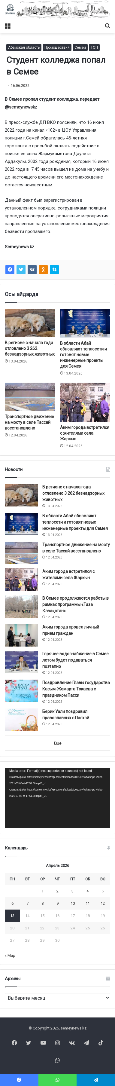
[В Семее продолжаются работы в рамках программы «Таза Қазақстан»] (21, 606)
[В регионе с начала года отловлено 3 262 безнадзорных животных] (30, 323)
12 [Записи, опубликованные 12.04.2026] (103, 903)
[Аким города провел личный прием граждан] (21, 635)
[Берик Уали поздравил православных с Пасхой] (21, 719)
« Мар (10, 955)
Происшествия (57, 47)
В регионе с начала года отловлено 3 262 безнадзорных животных (30, 348)
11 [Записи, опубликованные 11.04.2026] (88, 903)
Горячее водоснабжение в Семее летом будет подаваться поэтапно (75, 660)
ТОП (94, 47)
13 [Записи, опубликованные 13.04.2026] (12, 915)
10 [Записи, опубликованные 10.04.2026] (73, 903)
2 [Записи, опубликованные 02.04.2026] (57, 891)
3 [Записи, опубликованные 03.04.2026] (72, 891)
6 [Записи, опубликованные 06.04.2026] (12, 903)
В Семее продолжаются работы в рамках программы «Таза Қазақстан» (75, 604)
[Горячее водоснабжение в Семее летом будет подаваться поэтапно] (21, 662)
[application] (57, 798)
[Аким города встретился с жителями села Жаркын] (85, 402)
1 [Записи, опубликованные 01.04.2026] (42, 891)
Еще (57, 743)
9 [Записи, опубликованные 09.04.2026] (57, 903)
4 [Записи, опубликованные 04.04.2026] (87, 891)
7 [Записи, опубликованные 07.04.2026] (27, 903)
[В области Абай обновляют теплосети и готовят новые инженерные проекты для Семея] (85, 323)
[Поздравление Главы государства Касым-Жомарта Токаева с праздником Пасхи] (21, 691)
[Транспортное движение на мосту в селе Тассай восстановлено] (30, 397)
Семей (80, 47)
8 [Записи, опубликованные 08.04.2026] (42, 903)
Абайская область (24, 47)
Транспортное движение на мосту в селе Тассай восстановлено (29, 422)
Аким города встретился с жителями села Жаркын (84, 433)
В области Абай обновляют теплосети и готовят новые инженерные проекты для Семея (83, 355)
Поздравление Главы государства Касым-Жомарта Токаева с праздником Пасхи (76, 689)
